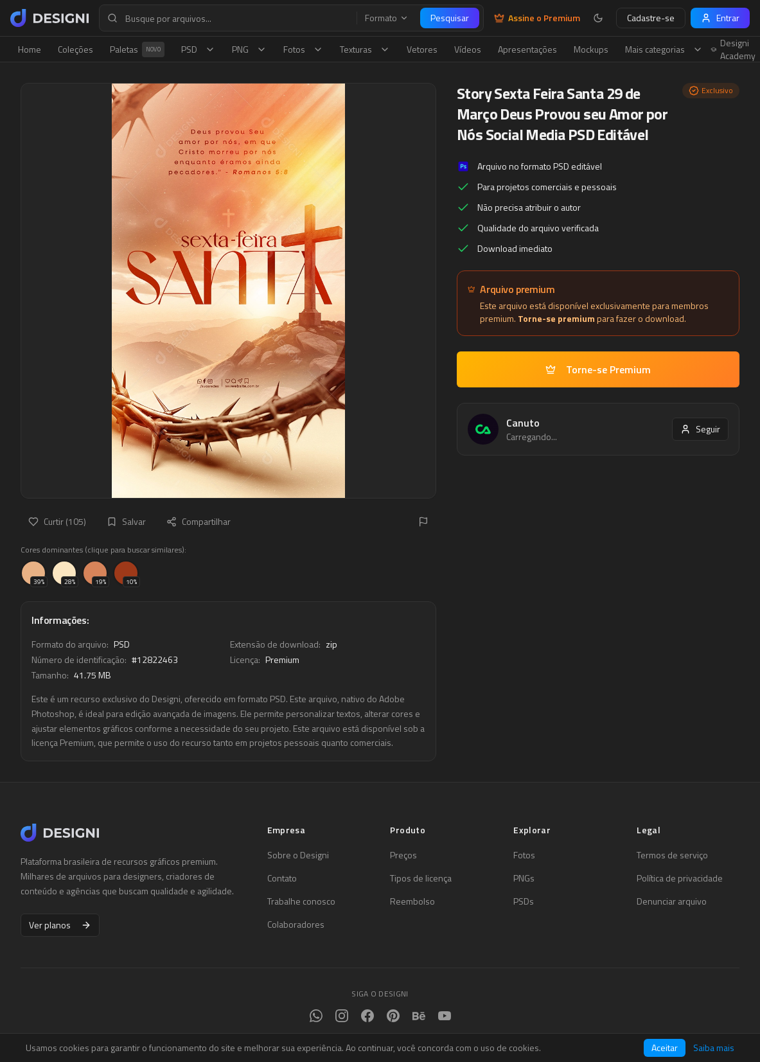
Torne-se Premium (598, 369)
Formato (387, 18)
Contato (282, 878)
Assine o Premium (537, 18)
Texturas (365, 49)
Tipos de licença (421, 878)
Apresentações (527, 49)
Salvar (126, 521)
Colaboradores (295, 924)
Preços (403, 855)
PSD (198, 49)
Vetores (422, 49)
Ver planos (60, 925)
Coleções (75, 49)
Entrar (720, 17)
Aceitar (664, 1047)
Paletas (137, 49)
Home (29, 49)
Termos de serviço (672, 855)
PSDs (523, 901)
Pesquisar (449, 17)
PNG (249, 49)
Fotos (303, 49)
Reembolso (412, 901)
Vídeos (467, 49)
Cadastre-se (651, 17)
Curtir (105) (57, 521)
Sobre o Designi (298, 855)
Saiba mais (713, 1047)
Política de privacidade (680, 878)
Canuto (523, 422)
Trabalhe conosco (301, 901)
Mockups (591, 49)
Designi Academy (733, 49)
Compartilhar (198, 521)
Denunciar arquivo (672, 901)
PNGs (524, 878)
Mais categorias (664, 49)
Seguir (700, 429)
